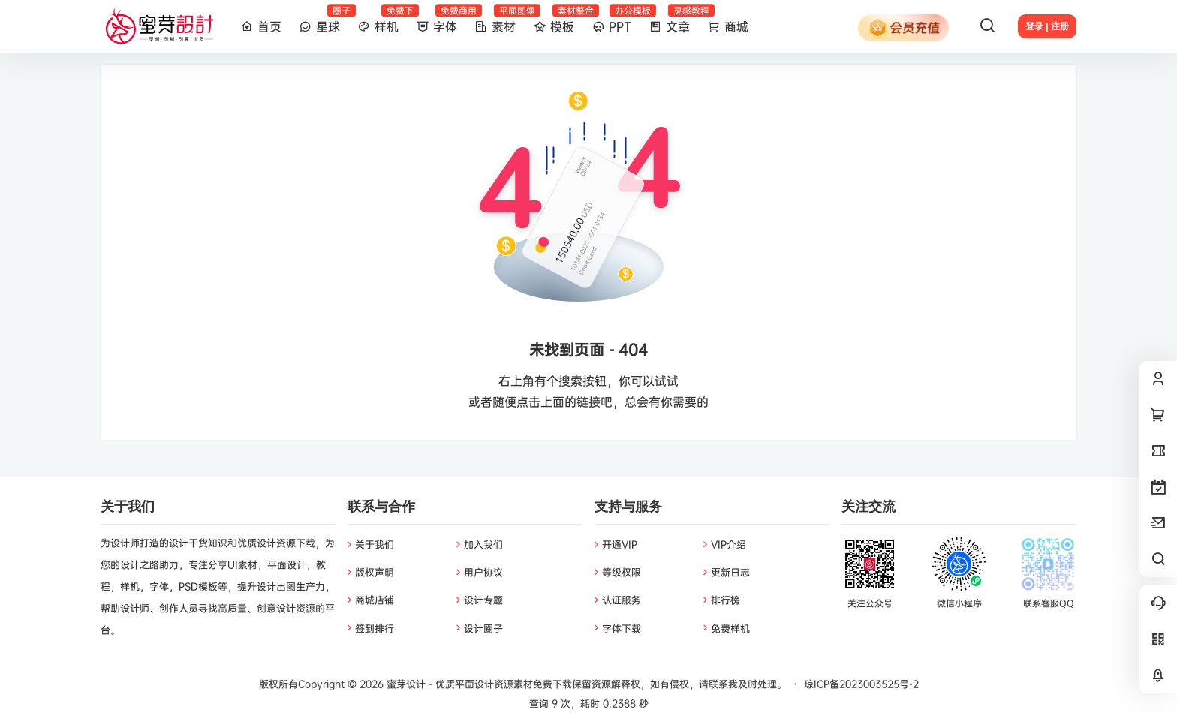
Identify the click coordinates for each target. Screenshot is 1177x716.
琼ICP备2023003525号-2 (861, 683)
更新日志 (730, 572)
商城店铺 (374, 599)
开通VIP (619, 544)
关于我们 (374, 544)
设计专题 (483, 599)
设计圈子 (483, 628)
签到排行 (374, 628)
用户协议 (483, 572)
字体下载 (621, 628)
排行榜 (725, 599)
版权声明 (374, 572)
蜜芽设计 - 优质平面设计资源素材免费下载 (478, 683)
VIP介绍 (728, 544)
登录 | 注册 (1047, 26)
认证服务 (621, 599)
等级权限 (621, 572)
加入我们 (483, 544)
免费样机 (730, 628)
